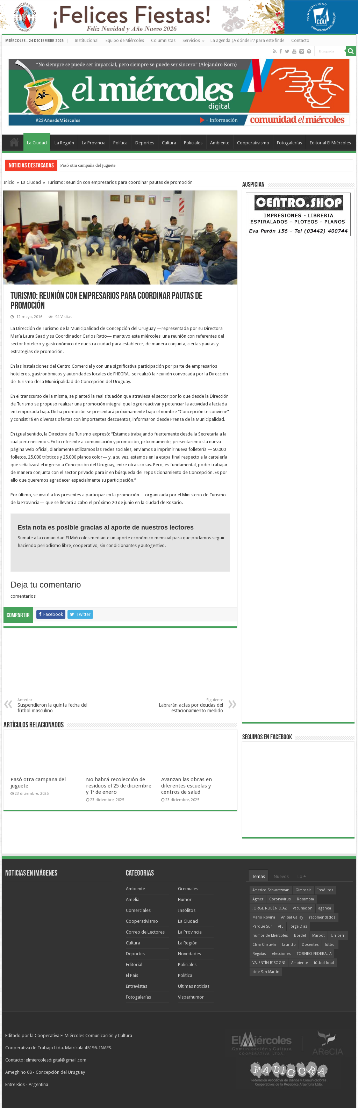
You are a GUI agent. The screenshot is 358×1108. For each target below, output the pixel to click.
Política (120, 142)
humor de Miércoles (270, 935)
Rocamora (305, 899)
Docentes (310, 944)
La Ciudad (37, 142)
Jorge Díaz (298, 926)
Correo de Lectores (145, 932)
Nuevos (281, 876)
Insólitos (186, 910)
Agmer (257, 899)
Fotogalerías (289, 142)
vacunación (303, 908)
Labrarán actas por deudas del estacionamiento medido (187, 705)
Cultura (169, 142)
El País (132, 975)
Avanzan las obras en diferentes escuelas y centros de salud (186, 785)
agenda (324, 908)
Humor (185, 899)
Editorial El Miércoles (330, 142)
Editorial (134, 964)
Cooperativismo (253, 142)
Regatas (259, 953)
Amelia (132, 899)
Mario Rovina (263, 917)
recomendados (322, 917)
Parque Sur (262, 926)
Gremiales (188, 888)
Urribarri (338, 935)
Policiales (193, 142)
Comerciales (138, 910)
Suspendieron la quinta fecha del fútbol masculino (53, 705)
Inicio (9, 182)
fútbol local (324, 962)
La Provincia (94, 142)
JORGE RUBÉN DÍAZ (269, 908)
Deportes (144, 142)
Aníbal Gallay (292, 917)
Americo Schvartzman (270, 890)
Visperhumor (191, 997)
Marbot (318, 935)
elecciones (281, 953)
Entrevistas (136, 986)
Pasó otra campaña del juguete (87, 165)
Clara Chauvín (264, 944)
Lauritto (289, 944)
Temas (258, 876)
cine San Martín (265, 972)
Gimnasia (303, 890)
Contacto (300, 40)
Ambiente (219, 142)
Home (14, 142)
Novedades (189, 953)
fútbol (330, 944)
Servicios (191, 40)
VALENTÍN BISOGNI (268, 962)
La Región (64, 142)
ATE (281, 926)
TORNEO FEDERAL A (314, 953)
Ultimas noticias (193, 986)
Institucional (86, 40)
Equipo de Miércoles (125, 40)
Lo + (302, 876)
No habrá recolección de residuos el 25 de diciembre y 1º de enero (118, 785)
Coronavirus (280, 899)
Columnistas (163, 40)
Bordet (300, 935)
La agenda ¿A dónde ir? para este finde (247, 40)
